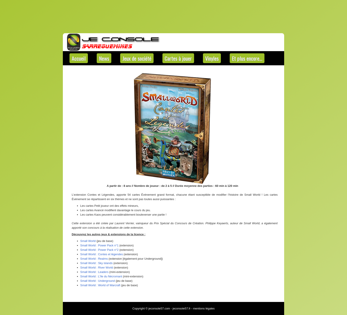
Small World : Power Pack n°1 (99, 245)
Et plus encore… (247, 58)
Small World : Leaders (94, 272)
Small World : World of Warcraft (100, 285)
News (104, 58)
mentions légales (204, 308)
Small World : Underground (97, 280)
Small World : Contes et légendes (101, 254)
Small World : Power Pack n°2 (99, 249)
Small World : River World (96, 267)
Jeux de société (136, 58)
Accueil (79, 58)
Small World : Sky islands (96, 263)
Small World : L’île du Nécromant (101, 276)
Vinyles (212, 58)
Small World (88, 241)
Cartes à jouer (178, 58)
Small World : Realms (94, 258)
